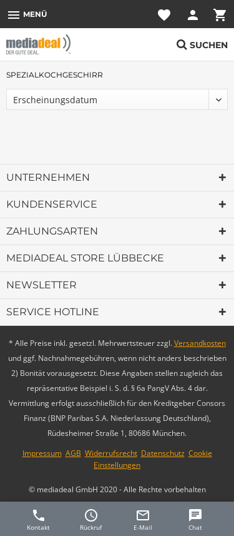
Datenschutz (163, 453)
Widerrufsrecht (111, 453)
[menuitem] (26, 14)
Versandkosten (200, 343)
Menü (26, 15)
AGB (73, 453)
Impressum (42, 453)
